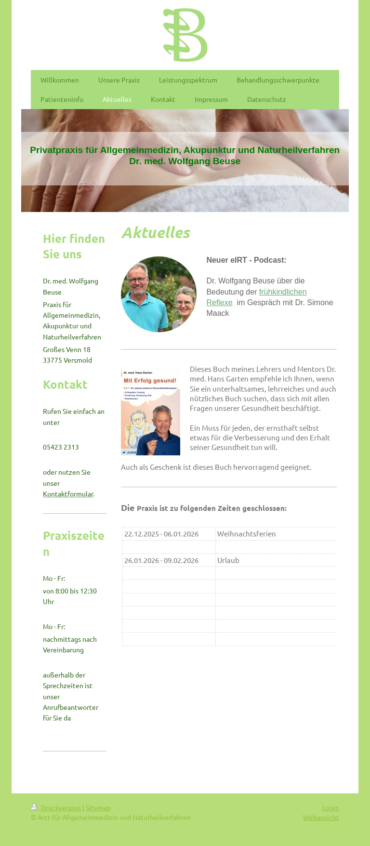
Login (330, 807)
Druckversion (56, 807)
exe (226, 302)
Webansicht (321, 817)
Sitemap (98, 807)
